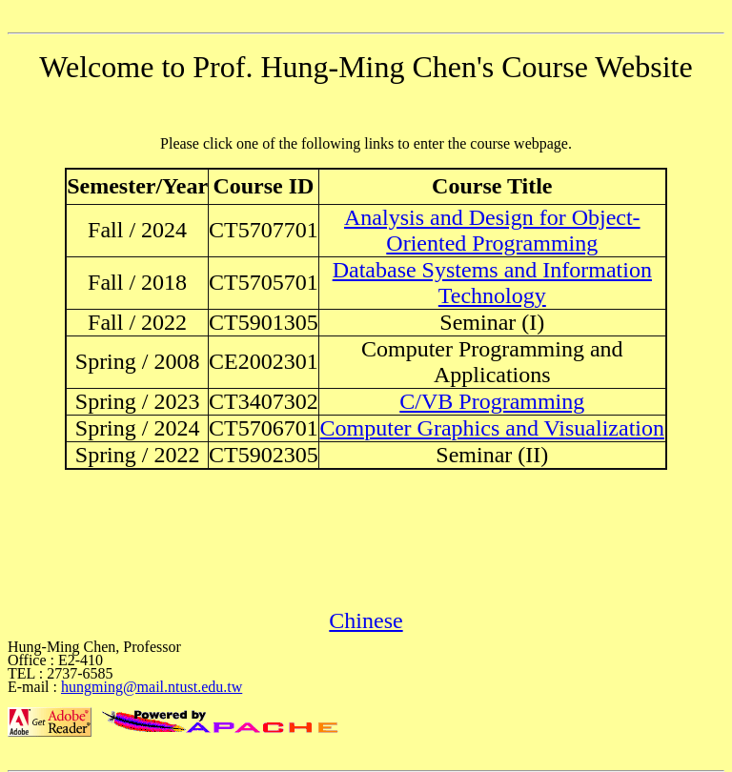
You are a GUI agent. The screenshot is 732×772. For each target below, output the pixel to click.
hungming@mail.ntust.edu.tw (151, 687)
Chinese (365, 620)
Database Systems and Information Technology (492, 282)
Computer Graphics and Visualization (492, 428)
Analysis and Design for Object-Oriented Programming (492, 230)
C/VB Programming (491, 401)
